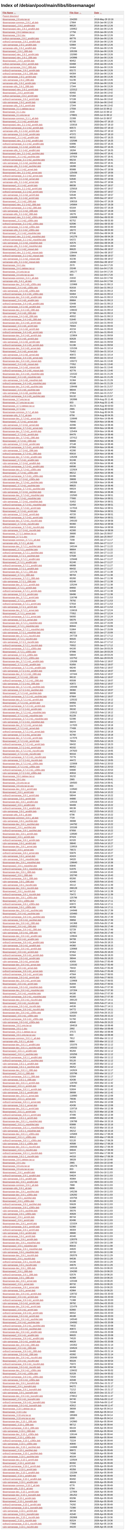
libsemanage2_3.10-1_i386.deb (18, 1425)
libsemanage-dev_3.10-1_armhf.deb (20, 1460)
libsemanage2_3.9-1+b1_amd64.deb (21, 1335)
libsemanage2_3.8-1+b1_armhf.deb (20, 984)
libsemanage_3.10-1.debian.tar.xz (19, 1409)
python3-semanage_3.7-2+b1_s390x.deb (23, 476)
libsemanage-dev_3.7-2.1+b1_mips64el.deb (24, 712)
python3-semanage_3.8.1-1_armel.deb (22, 1102)
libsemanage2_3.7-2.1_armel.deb (19, 613)
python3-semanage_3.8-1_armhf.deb (21, 795)
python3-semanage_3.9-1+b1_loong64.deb (24, 1402)
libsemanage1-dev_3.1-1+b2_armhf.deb (22, 188)
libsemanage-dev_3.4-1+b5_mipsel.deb (22, 361)
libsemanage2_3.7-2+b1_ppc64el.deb (21, 485)
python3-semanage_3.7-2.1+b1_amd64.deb (24, 668)
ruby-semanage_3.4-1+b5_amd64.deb (21, 307)
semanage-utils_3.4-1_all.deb (17, 281)
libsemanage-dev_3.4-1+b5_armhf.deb (22, 323)
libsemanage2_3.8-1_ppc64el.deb (19, 827)
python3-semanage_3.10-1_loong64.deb (22, 1508)
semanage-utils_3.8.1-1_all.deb (18, 1041)
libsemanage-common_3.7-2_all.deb (20, 412)
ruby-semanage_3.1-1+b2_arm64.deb (21, 134)
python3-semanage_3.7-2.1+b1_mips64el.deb (25, 719)
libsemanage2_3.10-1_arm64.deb (19, 1498)
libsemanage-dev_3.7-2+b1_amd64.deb (22, 457)
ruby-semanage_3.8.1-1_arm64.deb (20, 1092)
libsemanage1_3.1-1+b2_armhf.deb (20, 185)
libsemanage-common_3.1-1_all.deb (20, 118)
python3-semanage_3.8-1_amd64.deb (21, 808)
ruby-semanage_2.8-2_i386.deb (18, 80)
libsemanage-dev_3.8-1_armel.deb (20, 846)
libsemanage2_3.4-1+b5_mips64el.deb (22, 377)
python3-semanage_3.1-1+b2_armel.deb (23, 176)
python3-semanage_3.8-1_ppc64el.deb (22, 830)
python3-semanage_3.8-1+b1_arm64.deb (23, 955)
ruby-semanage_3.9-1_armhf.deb (19, 1236)
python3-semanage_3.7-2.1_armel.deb (22, 616)
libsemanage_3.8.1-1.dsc (15, 1028)
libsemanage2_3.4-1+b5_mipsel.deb (20, 364)
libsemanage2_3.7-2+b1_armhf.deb (20, 511)
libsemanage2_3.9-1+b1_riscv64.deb (21, 1361)
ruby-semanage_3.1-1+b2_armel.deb (21, 179)
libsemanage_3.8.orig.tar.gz (16, 783)
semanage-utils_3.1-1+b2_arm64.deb (21, 131)
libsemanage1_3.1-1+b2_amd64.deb (21, 137)
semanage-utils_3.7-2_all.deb (17, 415)
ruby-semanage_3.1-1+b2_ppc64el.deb (22, 163)
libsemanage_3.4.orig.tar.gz (16, 272)
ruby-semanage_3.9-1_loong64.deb (20, 1393)
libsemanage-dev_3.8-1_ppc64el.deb (21, 824)
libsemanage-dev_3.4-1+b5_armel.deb (21, 348)
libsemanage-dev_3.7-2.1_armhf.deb (21, 597)
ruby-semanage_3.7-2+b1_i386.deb (20, 450)
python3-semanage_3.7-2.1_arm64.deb (22, 591)
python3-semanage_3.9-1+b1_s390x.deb (23, 1377)
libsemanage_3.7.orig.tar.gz (16, 399)
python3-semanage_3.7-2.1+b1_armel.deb (23, 731)
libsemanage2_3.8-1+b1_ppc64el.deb (21, 913)
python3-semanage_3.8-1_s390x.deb (21, 904)
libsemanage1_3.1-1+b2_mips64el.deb (22, 233)
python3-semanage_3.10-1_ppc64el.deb (22, 1453)
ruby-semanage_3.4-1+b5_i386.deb (20, 316)
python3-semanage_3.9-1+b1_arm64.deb (23, 1300)
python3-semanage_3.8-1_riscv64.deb (21, 894)
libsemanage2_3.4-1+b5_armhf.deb (20, 326)
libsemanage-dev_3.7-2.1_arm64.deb (21, 585)
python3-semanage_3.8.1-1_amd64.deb (22, 1057)
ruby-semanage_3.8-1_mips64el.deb (21, 859)
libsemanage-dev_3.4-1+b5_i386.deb (21, 310)
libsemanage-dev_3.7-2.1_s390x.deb (21, 658)
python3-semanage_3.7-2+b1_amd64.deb (23, 466)
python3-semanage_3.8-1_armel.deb (21, 853)
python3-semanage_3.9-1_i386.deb (20, 1275)
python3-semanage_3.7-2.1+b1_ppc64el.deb (25, 696)
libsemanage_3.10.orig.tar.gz (17, 1415)
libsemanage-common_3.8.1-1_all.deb (21, 1038)
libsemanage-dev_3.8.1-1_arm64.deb (21, 1083)
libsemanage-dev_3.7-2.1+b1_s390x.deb (23, 763)
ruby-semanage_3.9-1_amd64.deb (20, 1179)
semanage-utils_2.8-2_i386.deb (18, 86)
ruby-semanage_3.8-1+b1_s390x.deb (21, 1022)
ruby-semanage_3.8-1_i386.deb (18, 882)
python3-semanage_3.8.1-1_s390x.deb (22, 1140)
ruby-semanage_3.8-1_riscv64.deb (20, 885)
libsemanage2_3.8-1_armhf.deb (18, 792)
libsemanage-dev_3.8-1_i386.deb (19, 872)
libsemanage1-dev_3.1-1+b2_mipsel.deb (23, 252)
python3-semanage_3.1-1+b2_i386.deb (22, 208)
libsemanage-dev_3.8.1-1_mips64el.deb (22, 1121)
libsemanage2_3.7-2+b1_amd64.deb (21, 460)
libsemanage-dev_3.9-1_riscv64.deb (20, 1255)
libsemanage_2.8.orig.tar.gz (16, 19)
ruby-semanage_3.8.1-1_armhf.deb (20, 1118)
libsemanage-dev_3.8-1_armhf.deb (20, 789)
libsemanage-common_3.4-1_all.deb (20, 278)
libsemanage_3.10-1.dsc (15, 1412)
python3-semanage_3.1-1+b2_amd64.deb (23, 144)
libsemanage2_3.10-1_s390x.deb (19, 1437)
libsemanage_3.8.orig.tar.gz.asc (18, 786)
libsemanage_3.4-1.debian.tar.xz (19, 268)
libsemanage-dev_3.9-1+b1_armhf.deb (22, 1306)
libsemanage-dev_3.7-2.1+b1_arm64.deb (23, 700)
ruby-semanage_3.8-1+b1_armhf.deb (21, 977)
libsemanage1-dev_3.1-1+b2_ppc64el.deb (23, 153)
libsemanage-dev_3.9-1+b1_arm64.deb (22, 1294)
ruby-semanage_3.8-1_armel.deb (19, 856)
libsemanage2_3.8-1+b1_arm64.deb (20, 952)
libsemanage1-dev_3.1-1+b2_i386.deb (21, 204)
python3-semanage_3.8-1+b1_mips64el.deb (24, 997)
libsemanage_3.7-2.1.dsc (15, 537)
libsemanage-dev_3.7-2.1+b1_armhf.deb (23, 738)
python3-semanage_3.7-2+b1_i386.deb (22, 454)
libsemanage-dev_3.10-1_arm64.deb (21, 1492)
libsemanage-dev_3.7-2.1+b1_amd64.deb (23, 661)
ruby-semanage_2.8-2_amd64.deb (20, 45)
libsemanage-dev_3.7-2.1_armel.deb (21, 610)
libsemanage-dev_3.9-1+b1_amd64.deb (22, 1332)
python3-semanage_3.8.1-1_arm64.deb (22, 1089)
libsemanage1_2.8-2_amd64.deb (19, 26)
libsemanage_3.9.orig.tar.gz (16, 1166)
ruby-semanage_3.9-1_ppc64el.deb (20, 1211)
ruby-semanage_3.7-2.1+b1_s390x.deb (22, 773)
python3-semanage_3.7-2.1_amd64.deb (22, 565)
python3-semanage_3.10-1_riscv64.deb (22, 1524)
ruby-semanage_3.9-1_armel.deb (19, 1290)
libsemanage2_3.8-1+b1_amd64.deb (21, 939)
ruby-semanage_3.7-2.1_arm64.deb (20, 594)
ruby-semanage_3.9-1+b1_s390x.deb (21, 1380)
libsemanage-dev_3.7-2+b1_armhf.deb (22, 508)
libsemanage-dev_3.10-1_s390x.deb (20, 1434)
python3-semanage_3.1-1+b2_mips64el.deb (24, 240)
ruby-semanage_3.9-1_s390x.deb (19, 1214)
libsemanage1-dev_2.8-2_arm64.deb (21, 54)
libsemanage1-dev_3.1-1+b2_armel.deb (22, 172)
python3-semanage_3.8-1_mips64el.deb (22, 869)
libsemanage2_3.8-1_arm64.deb (18, 837)
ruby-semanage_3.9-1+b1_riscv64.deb (21, 1367)
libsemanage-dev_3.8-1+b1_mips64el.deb (23, 990)
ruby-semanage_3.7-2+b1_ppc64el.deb (22, 492)
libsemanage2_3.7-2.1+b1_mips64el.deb (23, 716)
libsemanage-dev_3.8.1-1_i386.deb (20, 1070)
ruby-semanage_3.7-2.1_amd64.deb (20, 569)
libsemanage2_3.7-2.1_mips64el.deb (21, 626)
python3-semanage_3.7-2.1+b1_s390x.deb (24, 770)
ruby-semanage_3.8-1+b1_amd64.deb (21, 945)
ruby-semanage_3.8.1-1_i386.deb (19, 1080)
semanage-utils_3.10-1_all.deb (18, 1488)
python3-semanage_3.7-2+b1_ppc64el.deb (24, 489)
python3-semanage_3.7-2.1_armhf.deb (22, 604)
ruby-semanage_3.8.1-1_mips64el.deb (21, 1131)
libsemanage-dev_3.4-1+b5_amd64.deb (22, 297)
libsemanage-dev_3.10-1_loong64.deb (21, 1495)
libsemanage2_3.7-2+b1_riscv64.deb (21, 524)
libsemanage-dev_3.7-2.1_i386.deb (20, 572)
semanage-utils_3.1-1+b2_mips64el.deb (22, 246)
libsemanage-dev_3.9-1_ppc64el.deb (21, 1191)
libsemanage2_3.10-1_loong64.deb (20, 1501)
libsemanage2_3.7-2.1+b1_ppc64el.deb (22, 693)
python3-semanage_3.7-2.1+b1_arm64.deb (24, 706)
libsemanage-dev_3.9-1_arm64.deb (20, 1239)
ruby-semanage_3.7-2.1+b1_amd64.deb (22, 671)
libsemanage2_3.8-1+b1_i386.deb (19, 926)
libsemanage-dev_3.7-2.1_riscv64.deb (21, 636)
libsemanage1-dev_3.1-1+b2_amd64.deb (23, 141)
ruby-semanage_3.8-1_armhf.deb (19, 799)
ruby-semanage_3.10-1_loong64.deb (21, 1514)
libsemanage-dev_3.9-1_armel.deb (20, 1281)
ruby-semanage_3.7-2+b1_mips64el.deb (22, 501)
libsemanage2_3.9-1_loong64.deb (19, 1386)
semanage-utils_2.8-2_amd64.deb (19, 48)
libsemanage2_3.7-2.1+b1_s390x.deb (21, 767)
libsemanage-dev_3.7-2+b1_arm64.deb (22, 431)
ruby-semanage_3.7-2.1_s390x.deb (20, 655)
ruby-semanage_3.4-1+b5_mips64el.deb (22, 380)
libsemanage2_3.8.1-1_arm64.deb (19, 1086)
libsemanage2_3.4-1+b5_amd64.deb (21, 300)
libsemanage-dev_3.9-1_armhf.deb (20, 1223)
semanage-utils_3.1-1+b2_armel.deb (21, 182)
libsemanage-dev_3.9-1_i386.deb (19, 1268)
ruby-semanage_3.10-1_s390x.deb (20, 1444)
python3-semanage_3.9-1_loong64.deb (22, 1389)
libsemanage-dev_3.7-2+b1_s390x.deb (22, 469)
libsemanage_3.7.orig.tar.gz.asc (18, 402)
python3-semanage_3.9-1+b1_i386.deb (22, 1351)
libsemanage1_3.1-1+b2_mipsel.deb (20, 249)
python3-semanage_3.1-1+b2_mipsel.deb (23, 256)
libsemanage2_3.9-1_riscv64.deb (19, 1259)
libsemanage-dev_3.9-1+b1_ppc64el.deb (23, 1319)
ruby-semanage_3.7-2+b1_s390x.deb (21, 479)
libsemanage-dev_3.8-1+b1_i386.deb (21, 923)
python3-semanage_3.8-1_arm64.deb (21, 840)
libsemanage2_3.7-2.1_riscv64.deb (20, 639)
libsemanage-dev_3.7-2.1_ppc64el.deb (22, 546)
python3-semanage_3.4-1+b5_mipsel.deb (23, 370)
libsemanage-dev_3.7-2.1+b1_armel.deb (22, 725)
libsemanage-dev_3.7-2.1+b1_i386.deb (22, 674)
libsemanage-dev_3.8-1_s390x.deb (20, 897)
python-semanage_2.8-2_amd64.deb (21, 38)
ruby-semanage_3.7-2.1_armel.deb (20, 620)
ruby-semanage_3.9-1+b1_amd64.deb (21, 1341)
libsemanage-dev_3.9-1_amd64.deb (20, 1182)
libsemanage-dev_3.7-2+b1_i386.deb (21, 438)
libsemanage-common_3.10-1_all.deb (21, 1485)
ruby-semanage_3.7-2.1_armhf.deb (20, 607)
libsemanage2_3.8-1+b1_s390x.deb (20, 1016)
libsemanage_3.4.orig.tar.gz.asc (18, 275)
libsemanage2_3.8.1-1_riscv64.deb (20, 1150)
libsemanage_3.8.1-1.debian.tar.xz (19, 1032)
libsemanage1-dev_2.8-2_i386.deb (20, 57)
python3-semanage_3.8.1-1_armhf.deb (22, 1115)
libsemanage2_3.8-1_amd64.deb (19, 805)
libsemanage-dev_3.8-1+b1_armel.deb (21, 965)
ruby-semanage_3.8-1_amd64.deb (20, 811)
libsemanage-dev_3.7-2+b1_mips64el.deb (23, 495)
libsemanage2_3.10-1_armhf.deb (19, 1463)
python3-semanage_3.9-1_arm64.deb (21, 1227)
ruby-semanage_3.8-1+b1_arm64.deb (21, 958)
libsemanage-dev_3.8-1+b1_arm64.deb (22, 949)
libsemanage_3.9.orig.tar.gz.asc (18, 1169)
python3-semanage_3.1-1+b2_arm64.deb (23, 128)
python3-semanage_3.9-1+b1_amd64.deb (23, 1338)
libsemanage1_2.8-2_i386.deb (17, 51)
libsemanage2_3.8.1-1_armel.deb (19, 1099)
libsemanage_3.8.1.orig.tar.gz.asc (19, 1035)
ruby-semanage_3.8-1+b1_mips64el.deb (22, 987)
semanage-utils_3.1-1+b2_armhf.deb (21, 198)
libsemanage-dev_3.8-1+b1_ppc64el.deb (23, 910)
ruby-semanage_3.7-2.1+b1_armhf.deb (22, 747)
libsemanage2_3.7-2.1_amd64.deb (20, 562)
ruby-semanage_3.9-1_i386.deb (18, 1278)
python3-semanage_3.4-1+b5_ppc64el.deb (24, 396)
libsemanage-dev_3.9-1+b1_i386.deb (21, 1345)
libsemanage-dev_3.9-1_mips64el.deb (21, 1243)
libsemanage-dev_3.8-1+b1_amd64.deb (22, 936)
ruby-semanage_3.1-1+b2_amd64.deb (21, 147)
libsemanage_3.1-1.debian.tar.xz (19, 109)
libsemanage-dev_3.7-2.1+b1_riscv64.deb (23, 751)
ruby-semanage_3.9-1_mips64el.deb (21, 1252)
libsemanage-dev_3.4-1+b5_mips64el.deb (23, 374)
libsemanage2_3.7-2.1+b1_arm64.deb (21, 703)
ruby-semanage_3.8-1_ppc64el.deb (20, 821)
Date (96, 13)
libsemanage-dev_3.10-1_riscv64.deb (21, 1517)
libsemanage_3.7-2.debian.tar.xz (19, 406)
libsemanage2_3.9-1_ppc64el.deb (19, 1198)
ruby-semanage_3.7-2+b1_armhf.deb (21, 514)
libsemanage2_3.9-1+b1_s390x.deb (20, 1373)
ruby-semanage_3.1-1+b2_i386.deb (20, 211)
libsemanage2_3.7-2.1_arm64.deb (19, 588)
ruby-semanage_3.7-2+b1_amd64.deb (21, 463)
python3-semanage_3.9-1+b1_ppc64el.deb (24, 1326)
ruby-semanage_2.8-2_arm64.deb (19, 77)
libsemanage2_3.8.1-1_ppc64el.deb (20, 1054)
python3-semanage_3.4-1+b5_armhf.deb (23, 332)
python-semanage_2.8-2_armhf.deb (20, 96)
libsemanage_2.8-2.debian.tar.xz (19, 32)
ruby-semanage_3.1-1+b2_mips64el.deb (22, 243)
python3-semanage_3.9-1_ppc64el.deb (22, 1204)
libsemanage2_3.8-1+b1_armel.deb (20, 968)
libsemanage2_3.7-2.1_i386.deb (18, 575)
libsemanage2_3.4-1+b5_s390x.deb (20, 288)
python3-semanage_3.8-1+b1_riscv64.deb (23, 1009)
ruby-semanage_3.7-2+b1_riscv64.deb (21, 530)
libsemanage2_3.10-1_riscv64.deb (19, 1520)
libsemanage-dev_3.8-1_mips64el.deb (21, 862)
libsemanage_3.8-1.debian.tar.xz (19, 776)
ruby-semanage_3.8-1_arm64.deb (19, 843)
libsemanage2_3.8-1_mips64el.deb (20, 866)
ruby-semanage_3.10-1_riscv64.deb (20, 1527)
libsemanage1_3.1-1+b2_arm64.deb (20, 121)
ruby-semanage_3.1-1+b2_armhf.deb (21, 195)
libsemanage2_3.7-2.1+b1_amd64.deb (21, 664)
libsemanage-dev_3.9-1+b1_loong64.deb (23, 1396)
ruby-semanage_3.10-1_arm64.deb (20, 1511)
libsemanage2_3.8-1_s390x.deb (18, 901)
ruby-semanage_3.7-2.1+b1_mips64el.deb (23, 722)
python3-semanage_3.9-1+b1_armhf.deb (23, 1313)
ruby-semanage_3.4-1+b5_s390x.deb (21, 291)
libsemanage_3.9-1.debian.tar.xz (19, 1159)
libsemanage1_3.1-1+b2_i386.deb (19, 201)
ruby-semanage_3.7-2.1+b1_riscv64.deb (22, 760)
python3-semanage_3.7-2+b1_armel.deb (23, 428)
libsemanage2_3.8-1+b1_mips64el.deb (22, 993)
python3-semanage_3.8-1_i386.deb (20, 878)
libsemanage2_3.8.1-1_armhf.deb (19, 1112)
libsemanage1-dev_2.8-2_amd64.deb (21, 29)
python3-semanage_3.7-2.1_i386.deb (21, 578)
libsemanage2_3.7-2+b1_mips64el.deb (22, 498)
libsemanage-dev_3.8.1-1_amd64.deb (21, 1044)
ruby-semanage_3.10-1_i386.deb (19, 1431)
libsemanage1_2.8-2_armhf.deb (18, 93)
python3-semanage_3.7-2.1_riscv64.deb (22, 645)
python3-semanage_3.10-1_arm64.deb (22, 1504)
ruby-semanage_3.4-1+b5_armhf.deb (21, 329)
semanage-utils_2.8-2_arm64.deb (19, 83)
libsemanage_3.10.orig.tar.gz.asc (19, 1418)
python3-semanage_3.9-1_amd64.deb (21, 1175)
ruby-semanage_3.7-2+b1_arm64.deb (21, 444)
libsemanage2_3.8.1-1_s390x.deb (19, 1137)
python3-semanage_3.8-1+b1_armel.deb (23, 971)
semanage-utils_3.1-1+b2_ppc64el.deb (22, 166)
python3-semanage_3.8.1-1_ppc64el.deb (23, 1060)
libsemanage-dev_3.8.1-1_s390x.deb (21, 1134)
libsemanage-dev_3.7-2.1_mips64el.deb (22, 623)
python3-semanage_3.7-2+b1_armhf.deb (23, 517)
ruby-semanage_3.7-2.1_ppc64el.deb (21, 556)
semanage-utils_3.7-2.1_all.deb (18, 543)
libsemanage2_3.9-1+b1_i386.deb (19, 1348)
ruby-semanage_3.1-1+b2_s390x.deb (21, 227)
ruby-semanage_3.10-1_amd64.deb (20, 1482)
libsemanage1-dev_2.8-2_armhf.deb (20, 89)
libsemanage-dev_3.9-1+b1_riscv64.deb (22, 1357)
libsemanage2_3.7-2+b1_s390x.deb (20, 473)
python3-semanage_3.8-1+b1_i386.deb (22, 929)
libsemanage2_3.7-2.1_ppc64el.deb (20, 549)
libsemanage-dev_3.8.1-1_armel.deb (21, 1096)
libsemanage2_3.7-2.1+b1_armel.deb (21, 728)
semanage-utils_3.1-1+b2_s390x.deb (21, 230)
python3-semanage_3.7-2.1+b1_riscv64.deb (24, 757)
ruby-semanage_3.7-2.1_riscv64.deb (21, 642)
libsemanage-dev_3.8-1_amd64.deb (20, 802)
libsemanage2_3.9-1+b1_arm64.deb (20, 1297)
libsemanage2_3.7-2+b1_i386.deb (19, 441)
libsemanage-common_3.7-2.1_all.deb (21, 540)
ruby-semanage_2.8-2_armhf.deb (19, 102)
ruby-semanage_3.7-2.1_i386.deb (19, 581)
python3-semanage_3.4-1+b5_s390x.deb (23, 294)
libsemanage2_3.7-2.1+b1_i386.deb (20, 677)
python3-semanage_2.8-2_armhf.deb (21, 99)
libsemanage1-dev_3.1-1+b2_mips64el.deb (24, 236)
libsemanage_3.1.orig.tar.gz (16, 115)
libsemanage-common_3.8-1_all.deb (20, 818)
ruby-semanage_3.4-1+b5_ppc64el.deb (22, 393)
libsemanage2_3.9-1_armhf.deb (18, 1220)
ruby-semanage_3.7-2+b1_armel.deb (21, 425)
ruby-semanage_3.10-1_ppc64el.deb (21, 1456)
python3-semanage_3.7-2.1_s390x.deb (22, 648)
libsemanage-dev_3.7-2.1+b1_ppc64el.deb (24, 687)
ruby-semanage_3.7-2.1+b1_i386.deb (21, 684)
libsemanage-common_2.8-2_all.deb (20, 22)
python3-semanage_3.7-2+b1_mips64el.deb (24, 505)
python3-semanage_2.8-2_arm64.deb (21, 70)
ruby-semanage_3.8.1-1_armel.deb (20, 1105)
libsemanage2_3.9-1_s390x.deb (18, 1201)
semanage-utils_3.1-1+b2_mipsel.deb (21, 262)
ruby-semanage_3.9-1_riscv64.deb (20, 1265)
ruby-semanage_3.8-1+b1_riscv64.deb (21, 1006)
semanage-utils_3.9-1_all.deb (17, 1188)
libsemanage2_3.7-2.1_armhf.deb (19, 600)
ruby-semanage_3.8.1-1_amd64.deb (20, 1064)
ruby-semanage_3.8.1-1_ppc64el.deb (21, 1067)
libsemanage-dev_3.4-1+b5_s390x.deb (22, 284)
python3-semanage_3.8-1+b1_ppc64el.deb (24, 917)
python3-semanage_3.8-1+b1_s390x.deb (23, 1019)
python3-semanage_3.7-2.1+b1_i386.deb (23, 680)
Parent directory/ (11, 16)
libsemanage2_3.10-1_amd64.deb (19, 1476)
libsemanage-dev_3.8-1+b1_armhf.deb (22, 981)
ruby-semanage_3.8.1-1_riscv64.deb (21, 1156)
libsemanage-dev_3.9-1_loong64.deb (21, 1383)
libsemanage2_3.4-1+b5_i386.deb (19, 313)
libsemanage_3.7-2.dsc (14, 409)
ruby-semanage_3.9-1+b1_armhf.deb (21, 1316)
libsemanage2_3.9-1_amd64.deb (19, 1172)
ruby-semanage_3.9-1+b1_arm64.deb (21, 1303)
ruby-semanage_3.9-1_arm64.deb (19, 1233)
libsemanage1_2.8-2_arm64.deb (18, 61)
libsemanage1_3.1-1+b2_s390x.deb (20, 220)
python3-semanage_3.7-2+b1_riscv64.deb (23, 527)
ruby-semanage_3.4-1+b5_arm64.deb (21, 342)
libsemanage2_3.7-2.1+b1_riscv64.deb (22, 754)
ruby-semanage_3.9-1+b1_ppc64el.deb (22, 1329)
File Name (8, 13)
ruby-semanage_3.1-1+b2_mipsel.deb (21, 259)
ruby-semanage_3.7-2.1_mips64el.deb (21, 632)
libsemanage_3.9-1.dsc (14, 1163)
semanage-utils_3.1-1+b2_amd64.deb (21, 150)
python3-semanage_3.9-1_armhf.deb (21, 1230)
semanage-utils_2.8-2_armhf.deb (19, 105)
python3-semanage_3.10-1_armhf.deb (21, 1466)
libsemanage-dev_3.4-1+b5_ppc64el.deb (23, 386)
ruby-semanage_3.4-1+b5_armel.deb (21, 355)
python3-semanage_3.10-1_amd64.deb (22, 1479)
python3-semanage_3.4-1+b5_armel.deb (23, 358)
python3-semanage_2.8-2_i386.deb (20, 73)
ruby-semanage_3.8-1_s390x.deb (19, 907)
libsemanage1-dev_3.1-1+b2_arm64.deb (23, 125)
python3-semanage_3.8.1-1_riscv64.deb (22, 1153)
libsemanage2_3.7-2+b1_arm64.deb (20, 434)
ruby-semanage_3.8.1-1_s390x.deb (20, 1144)
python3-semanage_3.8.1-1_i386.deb (21, 1076)
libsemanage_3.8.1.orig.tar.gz (17, 1025)
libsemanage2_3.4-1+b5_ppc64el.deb (21, 390)
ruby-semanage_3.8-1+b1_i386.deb (20, 933)
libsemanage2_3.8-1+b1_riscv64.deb (21, 1003)
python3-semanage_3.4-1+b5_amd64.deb (23, 304)
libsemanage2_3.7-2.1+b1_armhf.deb (21, 741)
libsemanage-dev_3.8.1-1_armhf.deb (21, 1108)
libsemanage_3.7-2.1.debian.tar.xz (19, 533)
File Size (74, 13)
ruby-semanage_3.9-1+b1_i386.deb (20, 1354)
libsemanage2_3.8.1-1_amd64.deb (20, 1051)
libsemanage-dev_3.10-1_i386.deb (20, 1421)
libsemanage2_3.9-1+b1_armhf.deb (20, 1310)
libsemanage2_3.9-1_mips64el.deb (20, 1246)
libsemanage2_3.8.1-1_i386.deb (18, 1073)
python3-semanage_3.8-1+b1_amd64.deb (23, 942)
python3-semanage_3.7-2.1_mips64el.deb (23, 629)
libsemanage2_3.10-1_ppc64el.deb (20, 1450)
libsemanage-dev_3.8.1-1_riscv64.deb (21, 1147)
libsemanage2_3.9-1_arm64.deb (18, 1217)
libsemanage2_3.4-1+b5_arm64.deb (20, 339)
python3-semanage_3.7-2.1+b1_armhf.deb (24, 744)
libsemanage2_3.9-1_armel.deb (18, 1284)
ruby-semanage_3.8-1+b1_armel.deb (21, 961)
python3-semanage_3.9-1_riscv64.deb (21, 1262)
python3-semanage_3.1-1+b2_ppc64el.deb (24, 160)
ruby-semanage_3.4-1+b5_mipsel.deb (21, 367)
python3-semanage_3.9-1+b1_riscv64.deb (23, 1364)
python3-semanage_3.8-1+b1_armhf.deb (23, 974)
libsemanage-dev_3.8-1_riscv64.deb (20, 888)
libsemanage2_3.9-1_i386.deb (17, 1271)
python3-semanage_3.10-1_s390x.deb (21, 1440)
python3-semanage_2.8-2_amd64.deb (21, 41)
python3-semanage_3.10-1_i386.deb (21, 1428)
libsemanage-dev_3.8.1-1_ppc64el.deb (22, 1048)
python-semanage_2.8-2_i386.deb (19, 67)
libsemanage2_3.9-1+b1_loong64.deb (21, 1399)
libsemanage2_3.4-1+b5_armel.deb (20, 351)
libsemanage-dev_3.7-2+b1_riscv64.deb (22, 521)
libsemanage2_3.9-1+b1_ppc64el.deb (21, 1322)
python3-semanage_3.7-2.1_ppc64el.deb (23, 553)
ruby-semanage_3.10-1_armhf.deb (20, 1469)
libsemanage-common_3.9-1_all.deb (20, 1185)
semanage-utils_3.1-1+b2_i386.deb (20, 214)
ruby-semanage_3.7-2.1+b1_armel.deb (22, 735)
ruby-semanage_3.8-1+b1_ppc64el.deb (22, 920)
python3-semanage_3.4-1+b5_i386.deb (22, 319)
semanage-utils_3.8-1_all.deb (17, 815)
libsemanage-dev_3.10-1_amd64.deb (21, 1472)
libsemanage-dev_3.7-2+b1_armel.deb (21, 418)
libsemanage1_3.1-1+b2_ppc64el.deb (21, 157)
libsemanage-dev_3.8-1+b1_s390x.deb (22, 1013)
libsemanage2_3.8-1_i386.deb (17, 875)
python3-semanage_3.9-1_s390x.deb (21, 1207)
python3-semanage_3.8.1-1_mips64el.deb (23, 1128)
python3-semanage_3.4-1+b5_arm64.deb (23, 345)
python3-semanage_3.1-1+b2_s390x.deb (23, 224)
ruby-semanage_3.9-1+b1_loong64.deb (22, 1405)
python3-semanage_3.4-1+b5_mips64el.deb (24, 383)
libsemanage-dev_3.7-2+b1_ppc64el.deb (23, 482)
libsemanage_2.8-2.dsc (14, 35)
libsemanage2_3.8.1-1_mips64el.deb (21, 1124)
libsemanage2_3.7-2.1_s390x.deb (19, 652)
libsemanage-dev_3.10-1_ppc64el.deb (21, 1447)
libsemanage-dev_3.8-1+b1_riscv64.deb (22, 1000)
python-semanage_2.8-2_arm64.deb (20, 64)
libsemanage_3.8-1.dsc (14, 779)
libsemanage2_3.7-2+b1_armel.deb (20, 422)
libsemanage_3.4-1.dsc (14, 265)
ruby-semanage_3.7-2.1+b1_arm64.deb (22, 709)
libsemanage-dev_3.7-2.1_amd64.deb (21, 559)
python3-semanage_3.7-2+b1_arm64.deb (23, 447)
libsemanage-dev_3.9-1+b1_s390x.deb (22, 1370)
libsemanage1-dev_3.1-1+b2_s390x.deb (22, 217)
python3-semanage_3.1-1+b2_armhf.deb (23, 192)
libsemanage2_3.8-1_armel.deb (18, 850)
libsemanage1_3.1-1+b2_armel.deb (20, 169)
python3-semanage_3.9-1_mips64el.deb (22, 1249)
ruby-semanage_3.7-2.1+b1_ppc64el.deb (23, 690)
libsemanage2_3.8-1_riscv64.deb (19, 891)
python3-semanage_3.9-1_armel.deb (21, 1287)
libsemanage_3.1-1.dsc (14, 112)
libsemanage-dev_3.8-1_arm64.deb (20, 834)
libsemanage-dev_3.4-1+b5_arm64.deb (22, 335)
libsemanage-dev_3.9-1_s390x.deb (20, 1195)
